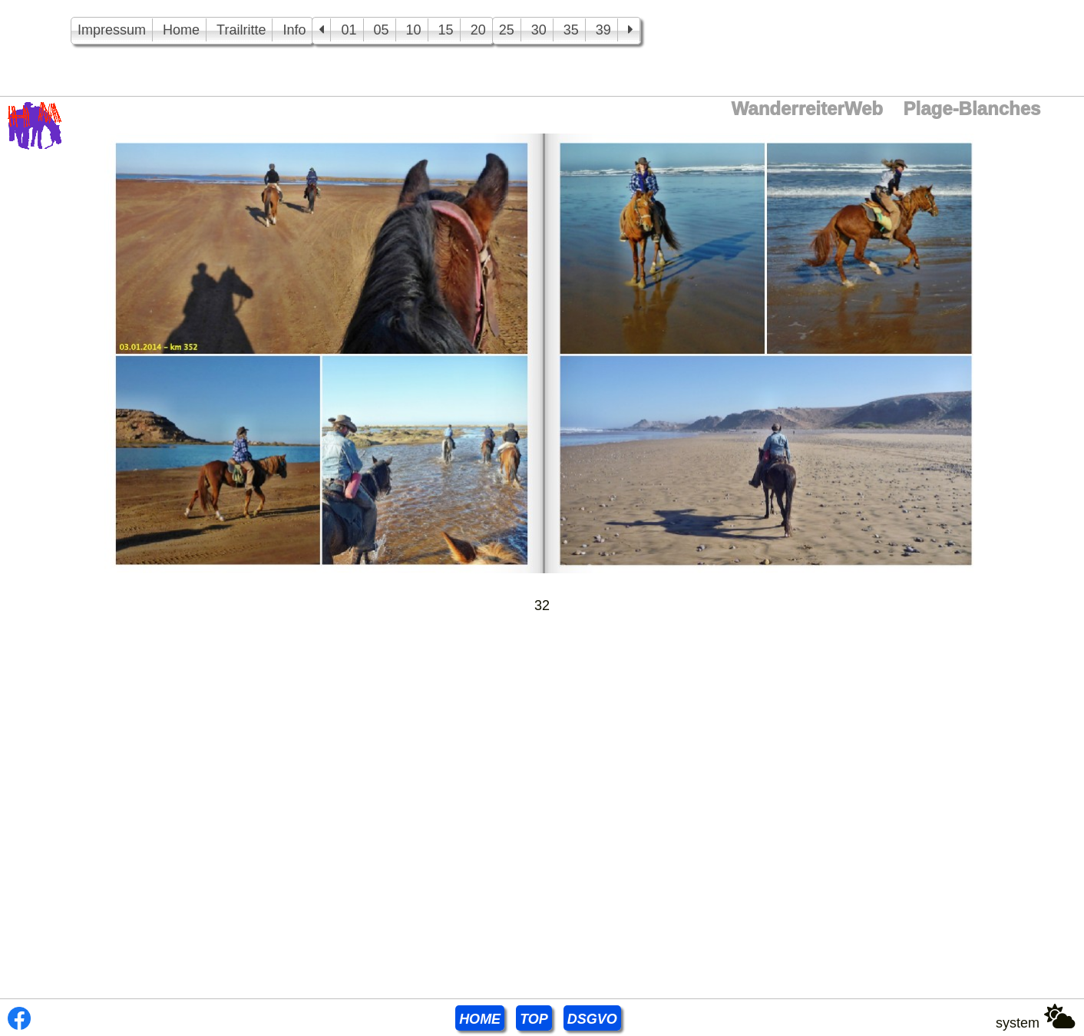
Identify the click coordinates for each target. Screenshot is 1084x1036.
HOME (480, 1019)
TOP (534, 1019)
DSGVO (592, 1019)
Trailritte (241, 30)
